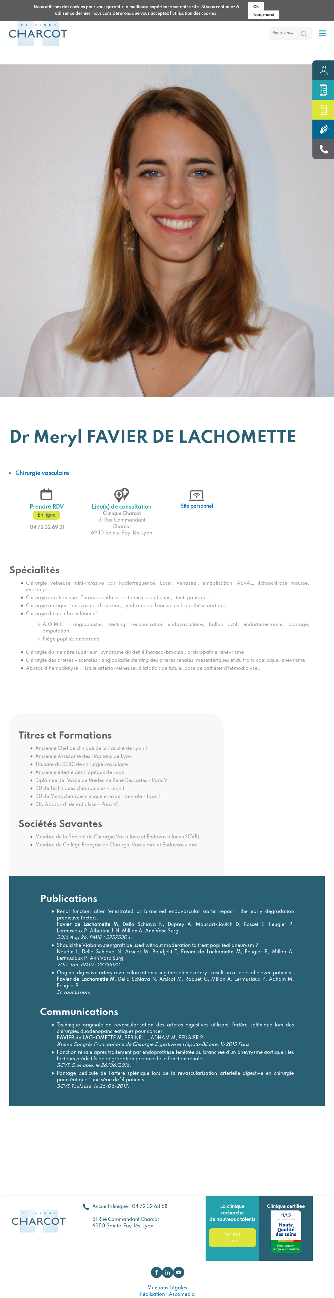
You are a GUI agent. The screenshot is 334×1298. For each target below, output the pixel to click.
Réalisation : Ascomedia (167, 1294)
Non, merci (263, 13)
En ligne (47, 515)
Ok (256, 5)
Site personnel (197, 506)
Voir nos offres (232, 1237)
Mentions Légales (167, 1288)
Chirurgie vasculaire (42, 473)
